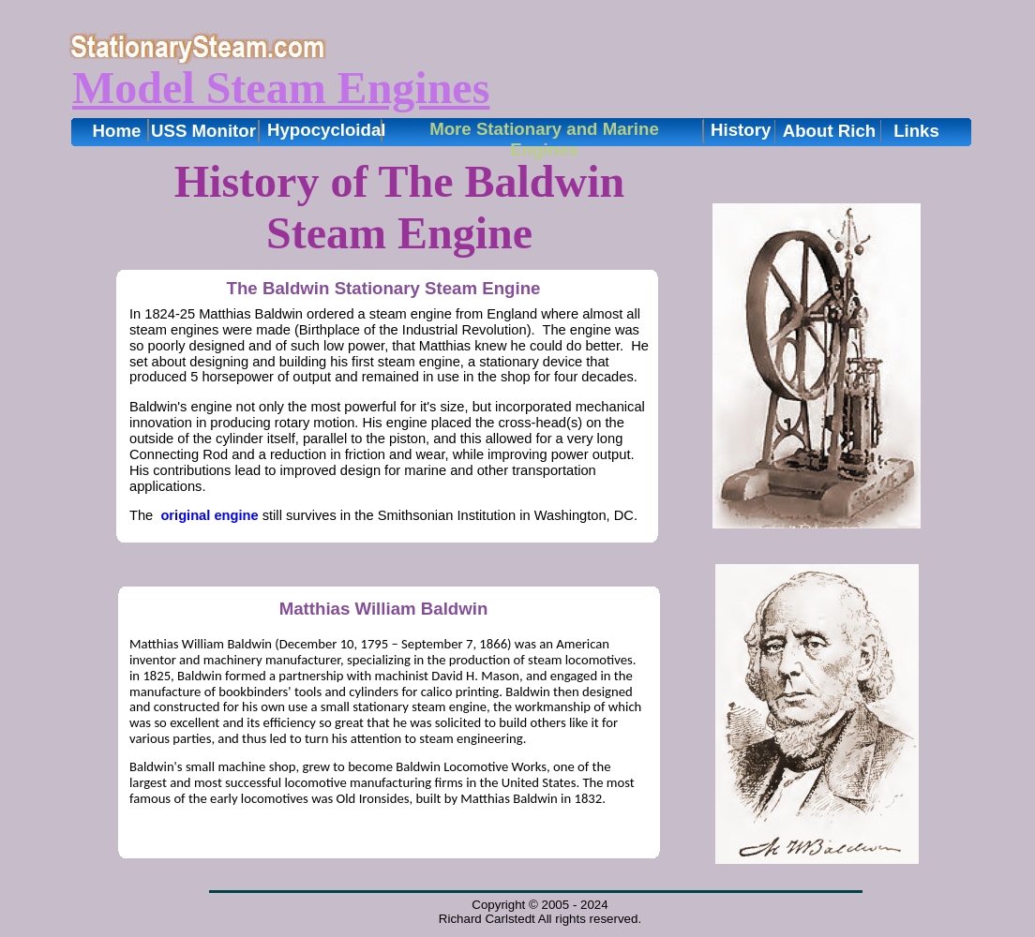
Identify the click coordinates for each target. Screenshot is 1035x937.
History (741, 130)
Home (117, 131)
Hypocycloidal (326, 130)
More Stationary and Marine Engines (544, 139)
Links (916, 131)
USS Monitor (203, 131)
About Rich (830, 131)
